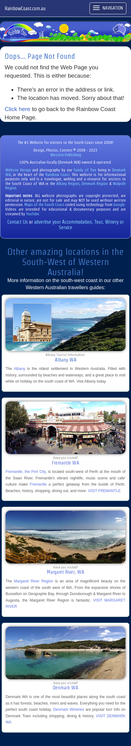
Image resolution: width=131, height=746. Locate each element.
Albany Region (67, 183)
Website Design (18, 170)
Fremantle (38, 484)
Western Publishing (65, 154)
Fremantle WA (65, 462)
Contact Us (17, 222)
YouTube (32, 214)
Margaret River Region (33, 581)
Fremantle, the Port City (26, 471)
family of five (85, 170)
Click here (17, 109)
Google (119, 204)
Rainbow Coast (58, 174)
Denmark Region (95, 183)
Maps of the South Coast (44, 204)
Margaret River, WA (65, 572)
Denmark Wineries (68, 709)
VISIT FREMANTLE (104, 491)
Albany (19, 369)
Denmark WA (65, 687)
